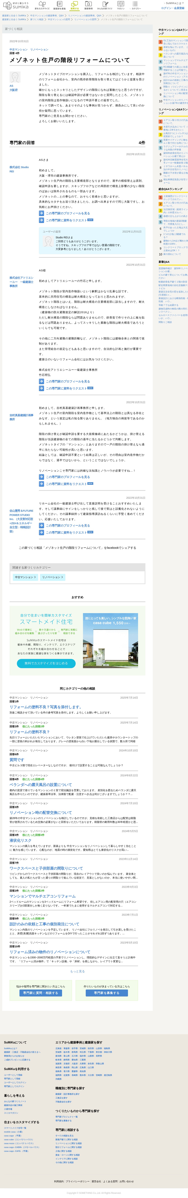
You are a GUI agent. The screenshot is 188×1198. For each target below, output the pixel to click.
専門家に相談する (67, 1129)
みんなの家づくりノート (15, 1101)
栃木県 (67, 1052)
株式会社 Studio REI (19, 169)
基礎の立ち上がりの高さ (175, 216)
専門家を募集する (107, 992)
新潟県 (58, 1056)
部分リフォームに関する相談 (68, 1147)
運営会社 (96, 1181)
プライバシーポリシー (78, 1181)
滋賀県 (58, 1064)
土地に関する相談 (63, 1151)
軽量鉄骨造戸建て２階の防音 (173, 282)
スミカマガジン (11, 1113)
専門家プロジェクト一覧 (66, 1117)
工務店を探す (61, 1098)
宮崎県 (99, 1075)
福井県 (83, 1056)
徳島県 (58, 1071)
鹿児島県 (108, 1075)
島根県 (67, 1067)
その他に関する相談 (64, 1162)
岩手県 (75, 1048)
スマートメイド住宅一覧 (15, 1128)
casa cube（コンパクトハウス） (19, 1139)
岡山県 (75, 1067)
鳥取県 (58, 1067)
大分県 (91, 1075)
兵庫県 (83, 1064)
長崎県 (75, 1075)
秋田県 (91, 1048)
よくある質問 (110, 1181)
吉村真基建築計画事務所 (21, 417)
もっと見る (77, 971)
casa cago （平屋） (13, 1136)
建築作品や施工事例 (13, 1105)
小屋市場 (8, 1109)
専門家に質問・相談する (40, 992)
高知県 (83, 1071)
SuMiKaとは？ (10, 1048)
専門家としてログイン (14, 1086)
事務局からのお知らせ (14, 1056)
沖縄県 (58, 1079)
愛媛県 (75, 1071)
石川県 (75, 1056)
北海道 (58, 1048)
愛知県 (75, 1060)
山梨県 (91, 1056)
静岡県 (67, 1060)
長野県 (99, 1056)
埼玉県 (83, 1052)
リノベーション (39, 49)
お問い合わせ (127, 1181)
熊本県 (83, 1075)
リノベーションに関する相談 (68, 1143)
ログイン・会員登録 (172, 8)
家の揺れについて (172, 254)
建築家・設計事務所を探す (67, 1094)
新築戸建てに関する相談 (66, 1139)
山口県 (91, 1067)
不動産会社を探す (63, 1102)
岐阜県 (58, 1060)
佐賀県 (67, 1075)
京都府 (67, 1064)
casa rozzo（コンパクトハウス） (19, 1143)
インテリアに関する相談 (66, 1159)
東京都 (99, 1052)
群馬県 (75, 1052)
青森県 (67, 1048)
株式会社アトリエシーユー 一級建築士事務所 (21, 281)
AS (11, 85)
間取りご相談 (165, 322)
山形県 (99, 1048)
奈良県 (91, 1064)
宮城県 (83, 1048)
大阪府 (13, 89)
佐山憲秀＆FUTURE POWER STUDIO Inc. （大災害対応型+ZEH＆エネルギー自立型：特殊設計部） (21, 521)
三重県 (83, 1060)
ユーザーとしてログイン (15, 1082)
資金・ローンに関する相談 (67, 1155)
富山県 (67, 1056)
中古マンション (19, 49)
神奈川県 (108, 1052)
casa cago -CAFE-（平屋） (16, 1151)
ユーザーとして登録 (13, 1075)
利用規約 (59, 1181)
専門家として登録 (12, 1079)
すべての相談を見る (64, 1136)
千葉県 (91, 1052)
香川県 (67, 1071)
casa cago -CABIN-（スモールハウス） (22, 1147)
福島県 (107, 1048)
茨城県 (58, 1052)
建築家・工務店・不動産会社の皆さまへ (22, 1052)
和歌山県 (100, 1064)
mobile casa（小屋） (14, 1132)
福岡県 (58, 1075)
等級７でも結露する (168, 305)
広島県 (83, 1067)
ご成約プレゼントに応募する (17, 1060)
